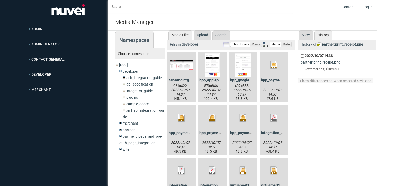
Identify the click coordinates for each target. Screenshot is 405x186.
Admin (37, 29)
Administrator (45, 44)
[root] (123, 65)
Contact (348, 7)
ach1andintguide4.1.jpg (188, 80)
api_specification (139, 84)
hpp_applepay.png (214, 80)
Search (221, 35)
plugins (132, 97)
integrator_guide (139, 91)
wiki (126, 149)
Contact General (48, 59)
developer (130, 71)
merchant (130, 123)
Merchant (41, 90)
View (306, 35)
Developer (41, 74)
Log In (368, 7)
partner (129, 130)
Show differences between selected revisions (335, 81)
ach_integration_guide (144, 78)
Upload (202, 35)
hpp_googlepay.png (246, 80)
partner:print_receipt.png (342, 44)
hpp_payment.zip (275, 80)
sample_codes (137, 104)
